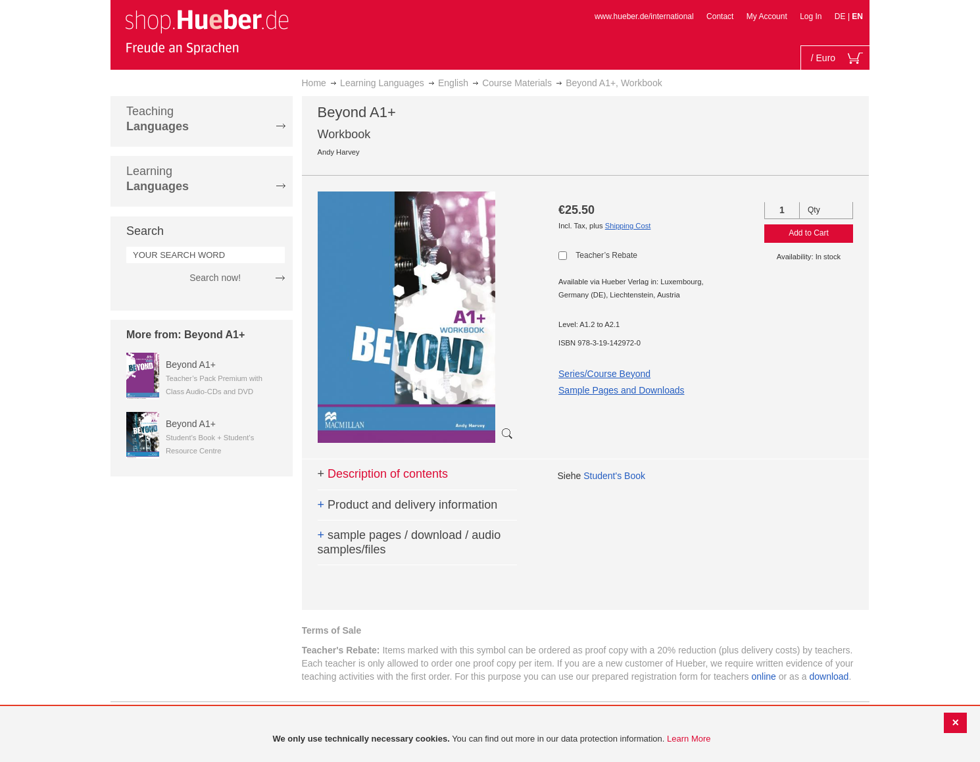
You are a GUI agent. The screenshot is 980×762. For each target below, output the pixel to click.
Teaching (157, 119)
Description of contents (383, 473)
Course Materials (517, 83)
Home (314, 83)
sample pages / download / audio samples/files (409, 542)
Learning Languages (382, 83)
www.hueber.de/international (644, 16)
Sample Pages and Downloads (621, 390)
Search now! (215, 277)
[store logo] (206, 31)
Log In (810, 16)
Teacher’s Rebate (606, 255)
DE (841, 16)
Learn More (688, 739)
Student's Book (614, 475)
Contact (719, 16)
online (764, 676)
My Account (767, 16)
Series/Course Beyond (604, 373)
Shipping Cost (628, 226)
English (453, 83)
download (828, 676)
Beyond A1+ (191, 364)
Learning (157, 179)
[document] (491, 739)
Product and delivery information (408, 504)
